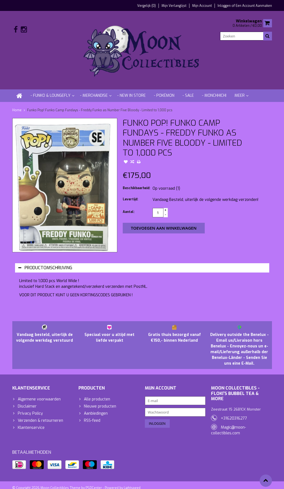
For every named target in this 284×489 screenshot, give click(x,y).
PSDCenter (94, 482)
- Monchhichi (214, 90)
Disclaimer (27, 400)
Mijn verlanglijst (174, 6)
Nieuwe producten (100, 400)
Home (17, 105)
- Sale (188, 90)
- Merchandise (94, 90)
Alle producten (97, 393)
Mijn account (202, 6)
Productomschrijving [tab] (45, 262)
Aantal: (128, 206)
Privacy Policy (30, 408)
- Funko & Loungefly (51, 90)
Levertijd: (130, 194)
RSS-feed (92, 415)
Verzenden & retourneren (40, 415)
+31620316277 (234, 412)
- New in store (131, 90)
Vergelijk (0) (146, 6)
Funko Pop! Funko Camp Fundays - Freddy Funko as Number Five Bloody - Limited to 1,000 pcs (99, 105)
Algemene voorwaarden (39, 393)
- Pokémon (164, 90)
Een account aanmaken (254, 6)
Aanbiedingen (96, 408)
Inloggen (225, 6)
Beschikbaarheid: (136, 182)
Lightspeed (132, 482)
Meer (240, 90)
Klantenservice (31, 422)
